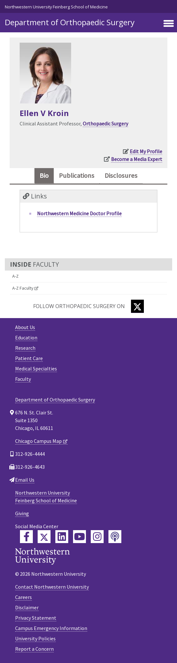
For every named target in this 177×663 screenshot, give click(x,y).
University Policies (35, 638)
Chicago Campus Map (38, 441)
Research (25, 348)
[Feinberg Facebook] (26, 536)
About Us (25, 327)
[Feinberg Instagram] (97, 536)
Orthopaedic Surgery (105, 123)
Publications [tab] (76, 175)
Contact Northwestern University (52, 586)
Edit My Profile (146, 151)
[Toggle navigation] (168, 24)
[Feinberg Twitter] (44, 536)
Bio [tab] (44, 175)
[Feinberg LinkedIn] (61, 536)
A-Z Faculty (22, 288)
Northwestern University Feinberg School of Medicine (56, 7)
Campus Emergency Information (51, 628)
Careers (23, 597)
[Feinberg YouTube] (79, 536)
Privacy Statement (35, 618)
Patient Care (29, 358)
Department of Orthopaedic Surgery (70, 22)
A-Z (15, 276)
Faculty (23, 379)
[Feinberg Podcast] (114, 536)
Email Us (24, 479)
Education (26, 337)
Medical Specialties (36, 368)
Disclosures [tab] (121, 175)
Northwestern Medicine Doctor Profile (79, 213)
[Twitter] (137, 306)
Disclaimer (27, 607)
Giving (22, 513)
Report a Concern (34, 649)
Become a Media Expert (136, 159)
